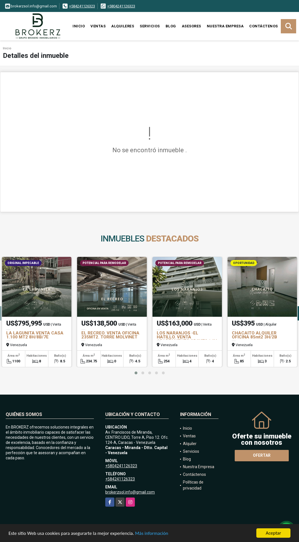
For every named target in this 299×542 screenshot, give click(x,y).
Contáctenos (263, 26)
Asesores (191, 26)
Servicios (150, 26)
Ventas (98, 26)
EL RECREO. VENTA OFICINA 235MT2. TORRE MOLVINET (110, 335)
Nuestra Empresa (225, 26)
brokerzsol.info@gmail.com (130, 492)
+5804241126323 (121, 6)
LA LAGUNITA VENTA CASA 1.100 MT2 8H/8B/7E (34, 335)
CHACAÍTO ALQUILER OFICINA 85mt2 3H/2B (254, 335)
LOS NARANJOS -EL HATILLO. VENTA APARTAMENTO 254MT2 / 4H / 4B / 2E (187, 339)
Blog (171, 26)
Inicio (79, 26)
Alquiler (190, 443)
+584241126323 (82, 6)
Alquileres (122, 26)
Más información (151, 534)
